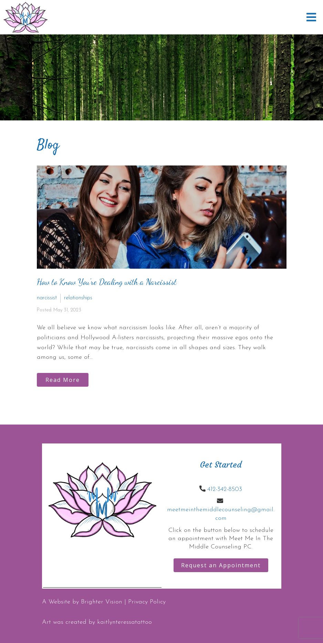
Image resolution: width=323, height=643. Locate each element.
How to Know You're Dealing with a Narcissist (107, 282)
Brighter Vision (101, 602)
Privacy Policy (147, 602)
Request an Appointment (221, 565)
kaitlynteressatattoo (124, 622)
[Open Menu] (311, 17)
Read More (62, 380)
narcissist (47, 298)
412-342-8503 (224, 489)
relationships (78, 298)
